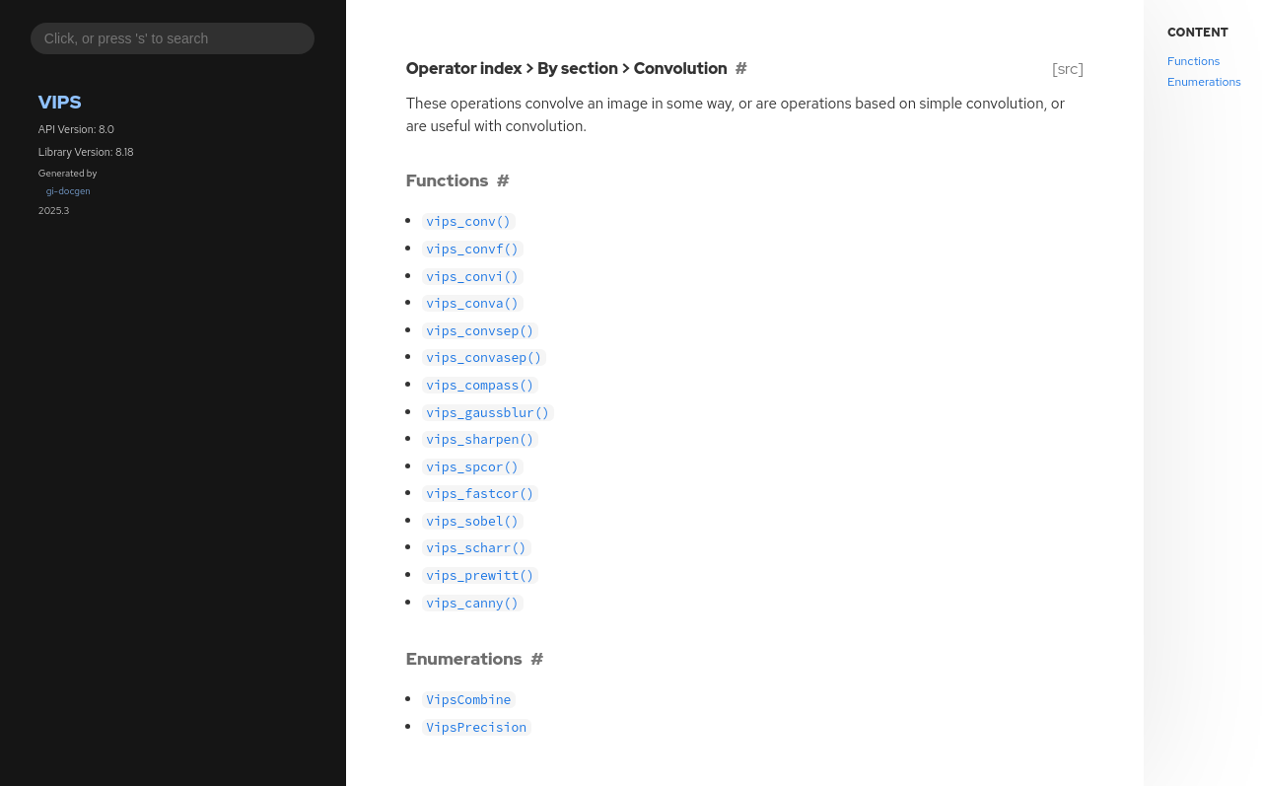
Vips (60, 102)
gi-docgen (68, 190)
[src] (1067, 68)
